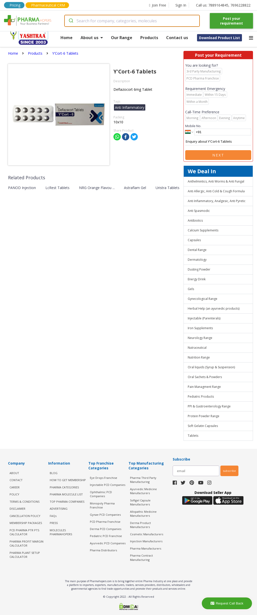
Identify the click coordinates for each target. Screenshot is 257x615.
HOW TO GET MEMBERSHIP (68, 480)
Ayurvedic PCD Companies (107, 543)
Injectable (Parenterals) (204, 318)
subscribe (229, 471)
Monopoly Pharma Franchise (102, 505)
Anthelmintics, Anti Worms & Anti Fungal (216, 181)
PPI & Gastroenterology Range (209, 406)
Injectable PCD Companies (107, 485)
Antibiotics (195, 220)
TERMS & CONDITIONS (24, 501)
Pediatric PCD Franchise (106, 536)
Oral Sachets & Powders (205, 377)
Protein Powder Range (203, 416)
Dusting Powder (199, 269)
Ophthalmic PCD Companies (101, 494)
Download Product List (219, 37)
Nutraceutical (197, 347)
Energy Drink (197, 279)
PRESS (54, 523)
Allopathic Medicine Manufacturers (143, 514)
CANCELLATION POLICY (25, 516)
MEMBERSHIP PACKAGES (26, 523)
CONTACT (16, 480)
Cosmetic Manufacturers (146, 534)
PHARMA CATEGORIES (64, 487)
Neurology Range (200, 338)
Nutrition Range (199, 357)
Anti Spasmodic (199, 211)
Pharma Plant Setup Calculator (25, 555)
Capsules (194, 240)
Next (218, 155)
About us (92, 37)
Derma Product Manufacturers (140, 525)
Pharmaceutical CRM (48, 5)
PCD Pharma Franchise (105, 521)
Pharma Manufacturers (145, 548)
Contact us (177, 37)
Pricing (15, 5)
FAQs (53, 516)
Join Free (157, 5)
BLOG (53, 473)
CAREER (15, 487)
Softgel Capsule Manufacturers (140, 502)
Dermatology (197, 259)
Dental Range (197, 250)
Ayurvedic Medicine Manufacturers (143, 491)
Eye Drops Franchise (103, 478)
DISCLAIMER (17, 508)
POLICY (14, 494)
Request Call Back (227, 603)
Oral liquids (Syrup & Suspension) (211, 367)
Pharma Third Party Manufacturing (143, 480)
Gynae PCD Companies (105, 514)
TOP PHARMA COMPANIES (67, 501)
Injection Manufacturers (146, 541)
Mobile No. (193, 126)
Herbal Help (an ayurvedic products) (213, 308)
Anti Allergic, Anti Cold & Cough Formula (216, 191)
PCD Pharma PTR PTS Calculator (24, 532)
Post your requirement (231, 21)
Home (66, 37)
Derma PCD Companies (105, 529)
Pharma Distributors (103, 550)
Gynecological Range (202, 299)
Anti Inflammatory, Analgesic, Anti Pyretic (216, 201)
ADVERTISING (59, 508)
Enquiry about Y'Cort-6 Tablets (218, 141)
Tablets (193, 435)
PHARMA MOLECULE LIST (66, 494)
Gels (191, 289)
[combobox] (132, 20)
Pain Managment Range (204, 387)
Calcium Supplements (203, 230)
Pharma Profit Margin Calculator (26, 544)
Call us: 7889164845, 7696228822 (223, 5)
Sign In (180, 5)
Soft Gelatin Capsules (203, 426)
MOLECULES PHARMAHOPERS (61, 532)
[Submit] (71, 20)
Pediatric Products (201, 396)
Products (149, 37)
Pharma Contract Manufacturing (141, 558)
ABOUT (14, 473)
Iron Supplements (200, 328)
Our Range (121, 37)
